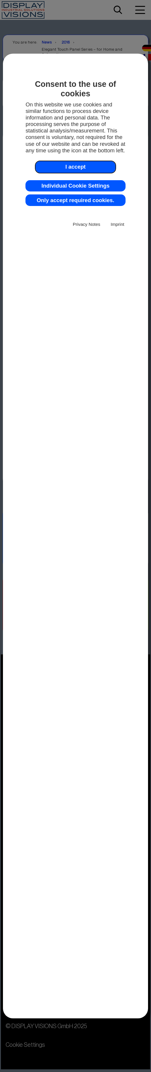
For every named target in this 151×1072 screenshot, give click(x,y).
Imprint (117, 224)
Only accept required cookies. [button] (75, 200)
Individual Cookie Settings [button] (75, 186)
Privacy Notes (86, 224)
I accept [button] (75, 167)
